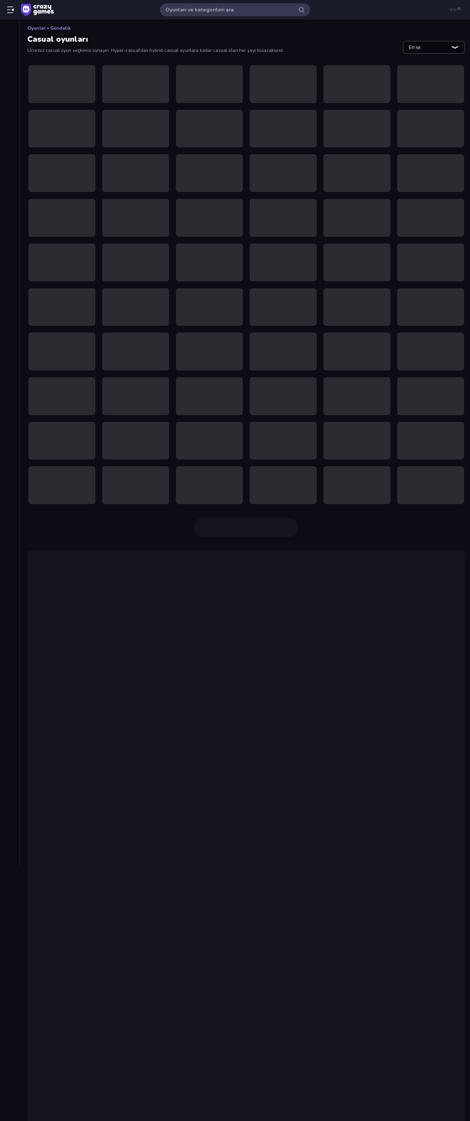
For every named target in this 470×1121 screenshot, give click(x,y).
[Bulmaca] (9, 202)
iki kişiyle (314, 571)
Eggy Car (137, 660)
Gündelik (60, 28)
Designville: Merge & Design (86, 900)
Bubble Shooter (425, 592)
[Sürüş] (9, 368)
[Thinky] (9, 379)
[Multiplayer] (9, 96)
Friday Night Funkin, (216, 754)
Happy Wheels (329, 720)
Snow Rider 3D (69, 1023)
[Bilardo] (9, 168)
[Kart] (9, 279)
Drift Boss (179, 592)
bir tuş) (440, 626)
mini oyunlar (419, 647)
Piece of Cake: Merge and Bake (89, 846)
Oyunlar (36, 28)
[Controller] (9, 213)
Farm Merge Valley (74, 885)
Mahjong (295, 686)
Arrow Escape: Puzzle (78, 893)
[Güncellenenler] (9, 74)
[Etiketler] (9, 407)
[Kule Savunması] (9, 301)
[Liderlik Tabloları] (9, 107)
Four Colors (65, 877)
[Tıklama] (9, 390)
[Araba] (9, 135)
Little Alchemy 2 (234, 694)
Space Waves (67, 854)
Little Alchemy (190, 694)
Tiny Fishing (172, 660)
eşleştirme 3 (138, 686)
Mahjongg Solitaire (74, 830)
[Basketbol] (9, 157)
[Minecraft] (9, 335)
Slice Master (395, 626)
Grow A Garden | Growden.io (86, 984)
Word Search (66, 1031)
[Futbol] (9, 235)
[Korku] (9, 290)
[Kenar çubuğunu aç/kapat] (10, 10)
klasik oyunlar (136, 600)
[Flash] (9, 224)
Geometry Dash (138, 592)
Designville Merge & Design (299, 694)
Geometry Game (71, 1007)
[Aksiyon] (9, 124)
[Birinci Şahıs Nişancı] (9, 180)
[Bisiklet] (9, 191)
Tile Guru (49, 686)
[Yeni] (9, 52)
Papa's (46, 754)
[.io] (9, 257)
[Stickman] (9, 357)
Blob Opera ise (79, 762)
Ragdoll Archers (71, 838)
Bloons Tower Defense (385, 720)
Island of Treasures (75, 1039)
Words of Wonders (74, 942)
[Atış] (9, 146)
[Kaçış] (9, 268)
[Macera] (9, 313)
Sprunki (60, 1000)
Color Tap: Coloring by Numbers (90, 861)
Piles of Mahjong (90, 686)
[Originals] (9, 85)
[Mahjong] (9, 324)
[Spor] (9, 346)
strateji (76, 788)
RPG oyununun (117, 788)
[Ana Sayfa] (9, 30)
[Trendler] (9, 63)
